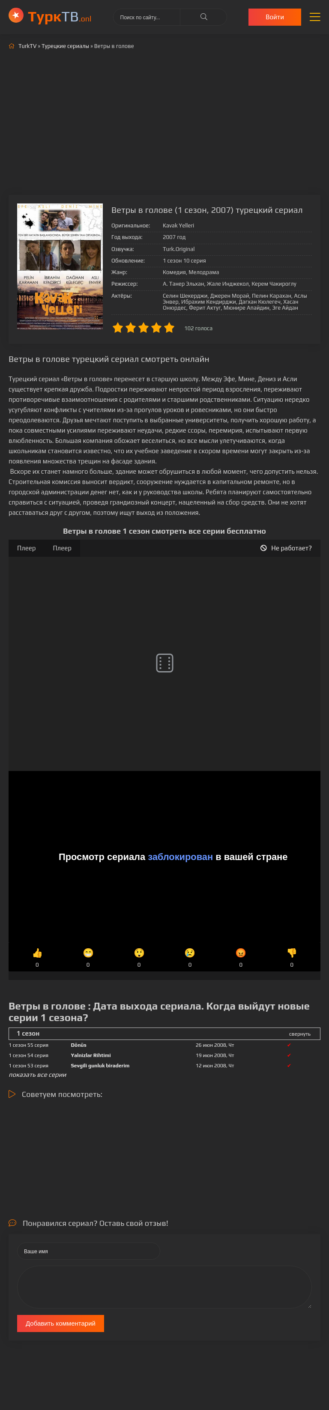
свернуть (300, 1034)
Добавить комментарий (61, 1323)
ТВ (60, 16)
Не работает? (286, 548)
